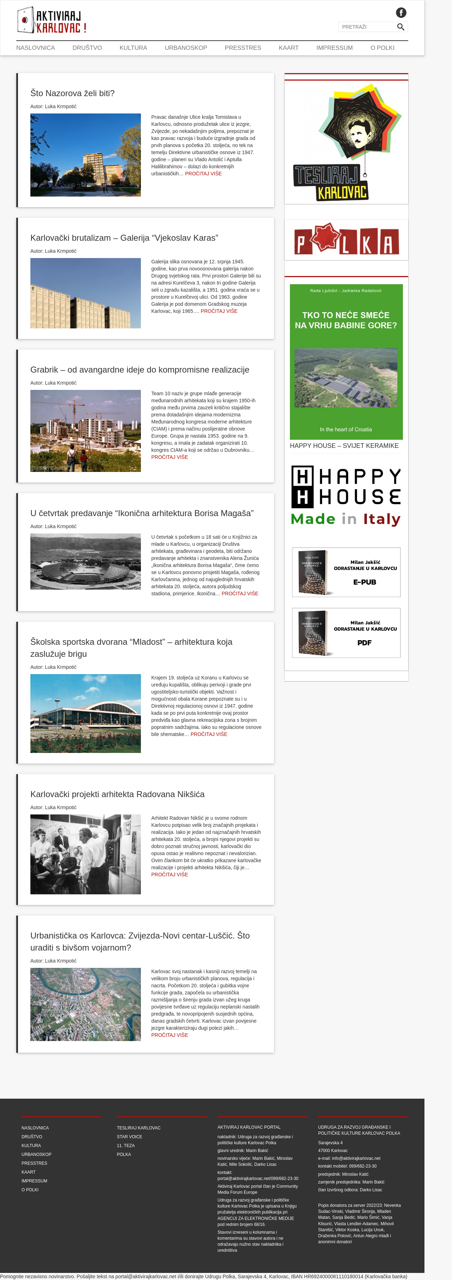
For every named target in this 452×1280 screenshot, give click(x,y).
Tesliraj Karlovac (139, 1128)
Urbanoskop (186, 48)
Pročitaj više (203, 173)
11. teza (126, 1145)
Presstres (243, 48)
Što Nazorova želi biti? (72, 93)
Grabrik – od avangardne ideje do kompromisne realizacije (139, 369)
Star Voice (129, 1136)
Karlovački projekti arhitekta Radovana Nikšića (117, 794)
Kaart (289, 48)
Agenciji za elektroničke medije (256, 1218)
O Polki (382, 48)
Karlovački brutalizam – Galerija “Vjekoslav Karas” (124, 237)
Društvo (87, 48)
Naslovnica (35, 48)
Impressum (334, 48)
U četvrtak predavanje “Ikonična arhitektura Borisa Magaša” (142, 513)
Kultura (133, 48)
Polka (124, 1154)
